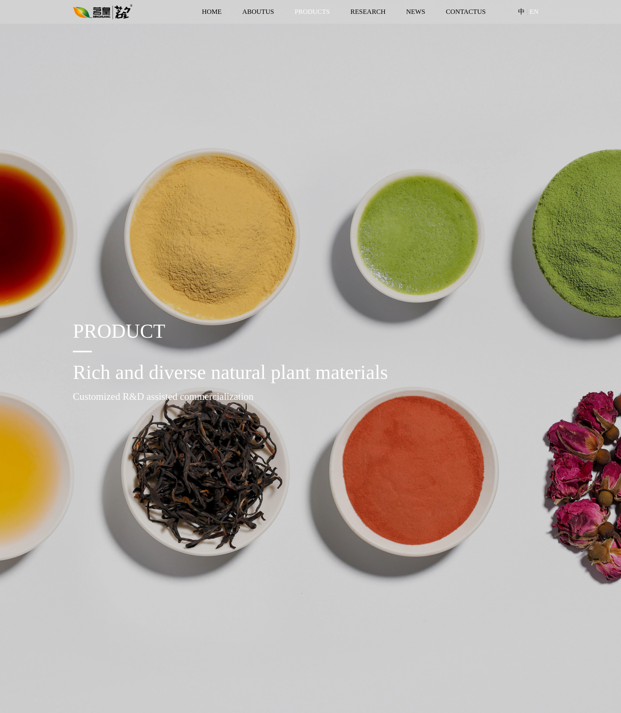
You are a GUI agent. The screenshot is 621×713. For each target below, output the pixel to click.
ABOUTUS (258, 11)
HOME (212, 11)
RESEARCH (368, 11)
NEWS (415, 11)
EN (534, 11)
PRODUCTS (312, 11)
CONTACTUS (466, 11)
